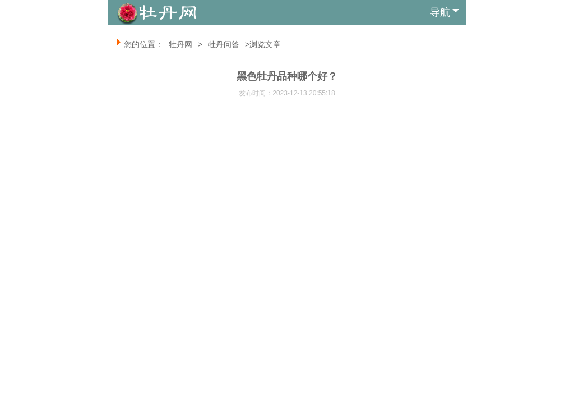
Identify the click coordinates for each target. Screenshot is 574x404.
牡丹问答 (223, 44)
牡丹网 (180, 44)
